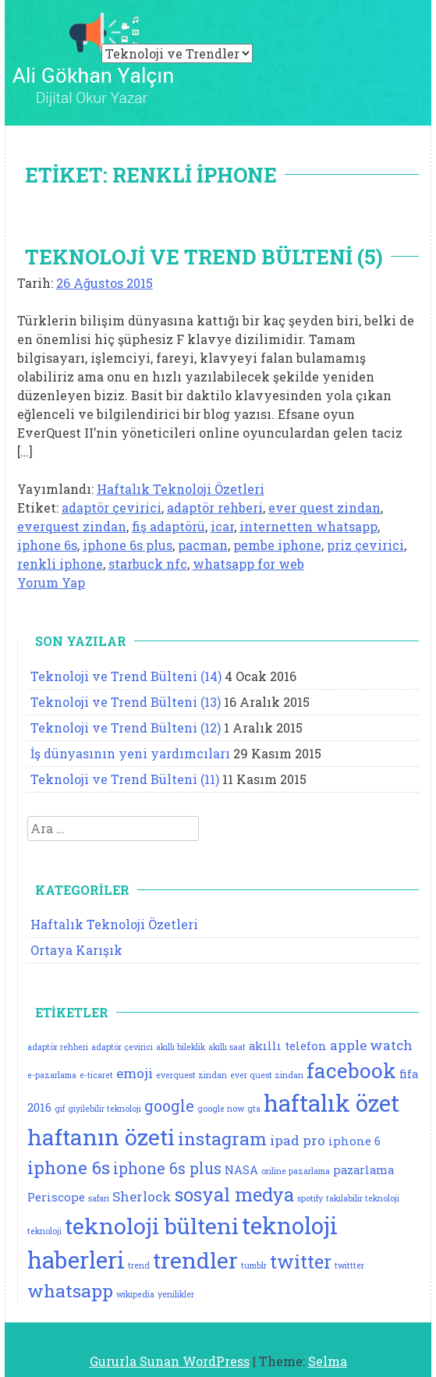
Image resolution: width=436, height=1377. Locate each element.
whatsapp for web (248, 563)
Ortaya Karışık (76, 950)
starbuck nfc (147, 563)
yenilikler (176, 1294)
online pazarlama (295, 1171)
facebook (351, 1070)
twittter (349, 1265)
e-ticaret (96, 1075)
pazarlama (363, 1169)
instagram (222, 1138)
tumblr (254, 1265)
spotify (310, 1198)
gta (254, 1108)
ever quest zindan (324, 507)
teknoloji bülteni (152, 1225)
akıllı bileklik (180, 1047)
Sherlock (142, 1196)
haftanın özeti (101, 1137)
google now (220, 1108)
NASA (241, 1169)
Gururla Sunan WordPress (170, 1361)
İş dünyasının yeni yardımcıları (130, 753)
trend (139, 1265)
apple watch (371, 1045)
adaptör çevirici (111, 507)
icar (222, 526)
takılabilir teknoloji (362, 1198)
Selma (327, 1361)
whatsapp (70, 1290)
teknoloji (44, 1231)
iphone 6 (354, 1141)
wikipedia (135, 1294)
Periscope (56, 1197)
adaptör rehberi (215, 507)
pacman (203, 545)
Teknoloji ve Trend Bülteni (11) (124, 779)
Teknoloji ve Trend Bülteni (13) (125, 702)
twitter (300, 1261)
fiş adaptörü (168, 526)
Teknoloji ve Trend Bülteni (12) (125, 727)
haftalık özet (331, 1103)
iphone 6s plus (127, 545)
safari (98, 1198)
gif (60, 1108)
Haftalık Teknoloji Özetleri (180, 489)
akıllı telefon (288, 1045)
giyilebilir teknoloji (104, 1108)
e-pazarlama (51, 1075)
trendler (195, 1260)
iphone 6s (47, 545)
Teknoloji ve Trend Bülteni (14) (126, 676)
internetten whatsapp (308, 526)
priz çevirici (365, 545)
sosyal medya (234, 1194)
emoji (134, 1073)
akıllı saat (227, 1047)
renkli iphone (60, 563)
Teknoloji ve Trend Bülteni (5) (204, 256)
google (169, 1106)
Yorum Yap (51, 582)
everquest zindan (71, 526)
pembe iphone (277, 545)
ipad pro (297, 1140)
